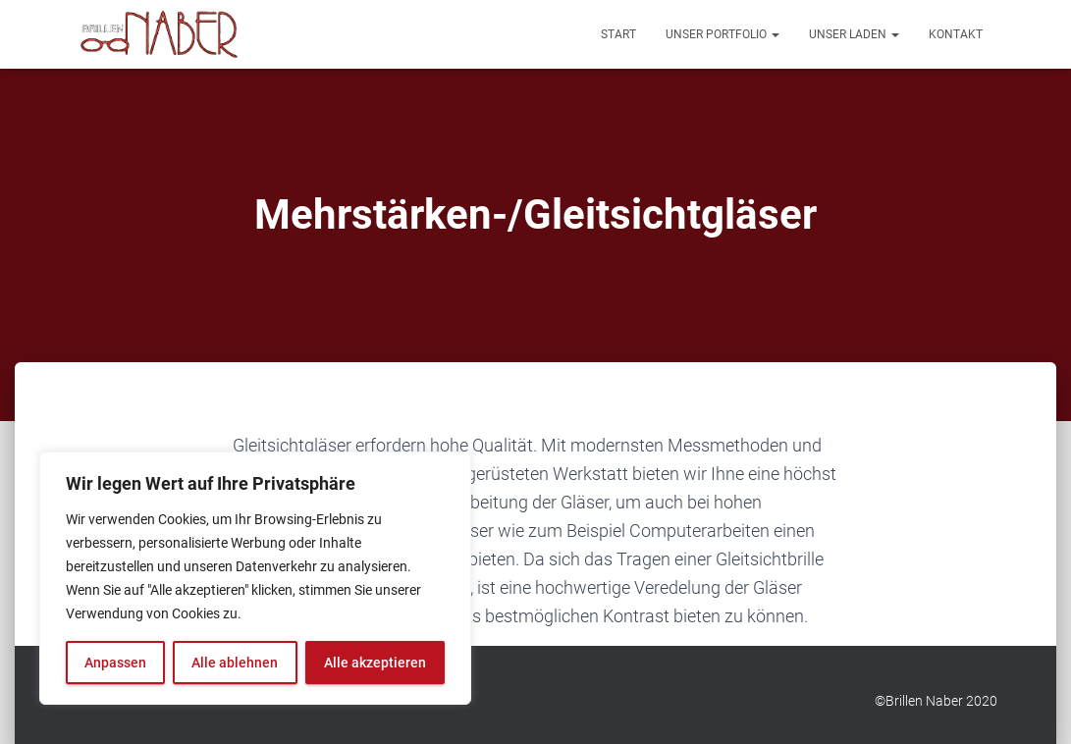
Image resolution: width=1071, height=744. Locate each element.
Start (618, 34)
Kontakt (956, 34)
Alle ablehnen (234, 662)
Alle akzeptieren (375, 662)
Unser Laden (854, 34)
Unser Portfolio (722, 34)
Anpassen (115, 662)
